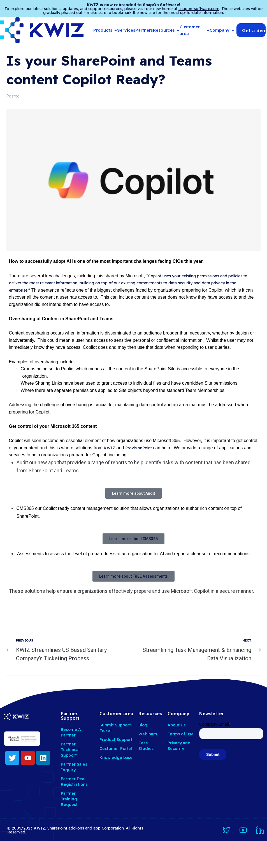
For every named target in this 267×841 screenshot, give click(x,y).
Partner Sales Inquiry (74, 767)
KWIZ (109, 447)
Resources (166, 30)
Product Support (116, 739)
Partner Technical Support (70, 750)
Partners (144, 30)
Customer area (195, 30)
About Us (176, 725)
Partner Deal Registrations (74, 781)
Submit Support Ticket (115, 727)
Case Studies (146, 745)
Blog (142, 725)
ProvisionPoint (138, 447)
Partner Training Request (69, 799)
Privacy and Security (179, 745)
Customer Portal (115, 748)
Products (105, 30)
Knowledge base (116, 757)
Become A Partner (71, 732)
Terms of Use (181, 734)
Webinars (147, 734)
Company (222, 30)
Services (126, 30)
